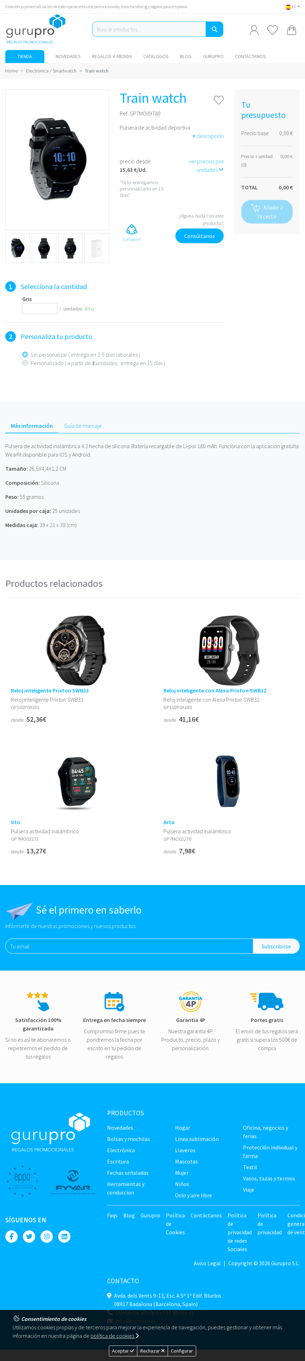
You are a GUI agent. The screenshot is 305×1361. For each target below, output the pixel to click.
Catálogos (156, 56)
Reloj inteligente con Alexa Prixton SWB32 (214, 690)
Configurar (182, 1351)
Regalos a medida (112, 56)
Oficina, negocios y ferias (265, 1132)
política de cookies (115, 1335)
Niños (182, 1183)
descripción (208, 135)
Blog (186, 56)
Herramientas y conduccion (125, 1188)
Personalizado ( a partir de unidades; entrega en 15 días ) (98, 362)
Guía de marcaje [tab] (83, 425)
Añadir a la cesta (267, 212)
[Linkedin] (64, 1236)
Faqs (112, 1215)
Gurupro (213, 56)
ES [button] (291, 6)
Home (11, 71)
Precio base (255, 133)
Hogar (182, 1127)
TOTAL (249, 187)
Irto (15, 822)
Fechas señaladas (128, 1172)
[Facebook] (11, 1236)
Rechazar (152, 1351)
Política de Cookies (175, 1224)
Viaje (248, 1189)
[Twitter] (29, 1236)
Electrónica (121, 1150)
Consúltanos (199, 235)
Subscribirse (276, 946)
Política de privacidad (269, 1224)
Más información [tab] (32, 425)
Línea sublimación (197, 1138)
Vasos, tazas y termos (269, 1178)
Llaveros (185, 1150)
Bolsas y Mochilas (128, 1138)
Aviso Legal (207, 1263)
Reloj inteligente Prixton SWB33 (50, 690)
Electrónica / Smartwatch (51, 71)
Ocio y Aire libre (193, 1195)
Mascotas (186, 1161)
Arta (168, 822)
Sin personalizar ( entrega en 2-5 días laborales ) (85, 354)
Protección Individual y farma (270, 1151)
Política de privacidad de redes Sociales (240, 1232)
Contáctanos (250, 56)
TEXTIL (250, 1167)
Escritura (118, 1161)
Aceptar (123, 1351)
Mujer (181, 1172)
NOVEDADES (68, 56)
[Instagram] (47, 1236)
